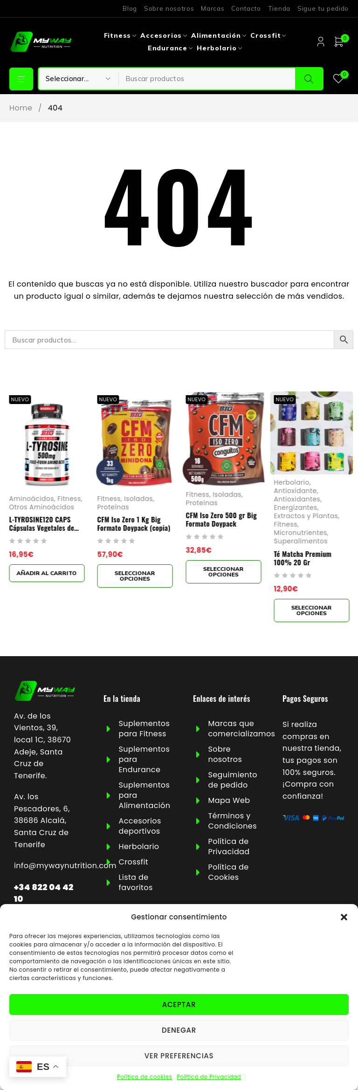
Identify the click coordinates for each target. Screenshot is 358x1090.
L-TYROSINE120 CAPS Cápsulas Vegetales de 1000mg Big (41, 527)
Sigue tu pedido (323, 8)
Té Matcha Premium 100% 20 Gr (303, 557)
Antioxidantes (297, 498)
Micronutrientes (300, 532)
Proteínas (113, 507)
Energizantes (295, 507)
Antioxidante (295, 490)
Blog (130, 8)
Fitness (69, 498)
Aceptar (179, 1004)
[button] (344, 917)
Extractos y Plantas (306, 516)
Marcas (212, 8)
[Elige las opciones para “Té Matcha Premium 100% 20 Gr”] (312, 610)
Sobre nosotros (169, 8)
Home (20, 108)
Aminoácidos (31, 498)
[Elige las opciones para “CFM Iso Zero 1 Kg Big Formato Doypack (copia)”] (135, 576)
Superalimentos (301, 541)
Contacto (246, 8)
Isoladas (138, 498)
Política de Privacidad (209, 1077)
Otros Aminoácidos (41, 507)
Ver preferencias (179, 1056)
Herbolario (292, 482)
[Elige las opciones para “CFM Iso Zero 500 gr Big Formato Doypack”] (223, 571)
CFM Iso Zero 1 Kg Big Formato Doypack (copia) (134, 523)
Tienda (279, 8)
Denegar (179, 1030)
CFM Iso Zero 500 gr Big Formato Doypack (221, 519)
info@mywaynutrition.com (65, 865)
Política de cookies (144, 1077)
